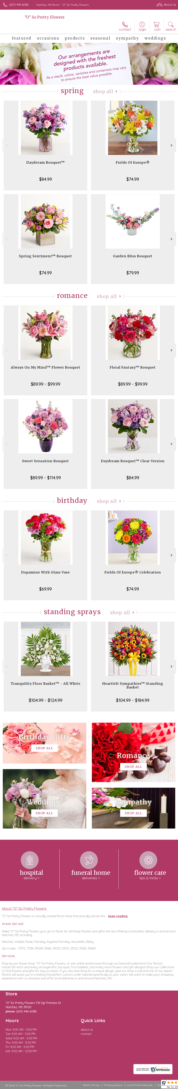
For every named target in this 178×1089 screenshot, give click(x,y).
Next (172, 145)
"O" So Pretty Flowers (44, 17)
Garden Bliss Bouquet (132, 256)
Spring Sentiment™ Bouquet (45, 256)
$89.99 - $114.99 (45, 477)
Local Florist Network (140, 1085)
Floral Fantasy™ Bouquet (133, 367)
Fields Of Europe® (133, 162)
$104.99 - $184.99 (132, 700)
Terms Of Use (91, 1085)
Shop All (103, 91)
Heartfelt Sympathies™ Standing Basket (132, 685)
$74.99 (132, 179)
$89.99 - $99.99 (45, 384)
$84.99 (45, 179)
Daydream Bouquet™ (45, 162)
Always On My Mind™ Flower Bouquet (45, 367)
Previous (6, 145)
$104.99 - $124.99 (45, 700)
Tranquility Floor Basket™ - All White (45, 683)
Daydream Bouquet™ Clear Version (133, 461)
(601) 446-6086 (19, 5)
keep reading (118, 916)
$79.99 (132, 273)
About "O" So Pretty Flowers (24, 908)
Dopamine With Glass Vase (45, 572)
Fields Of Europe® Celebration (132, 572)
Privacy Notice (113, 1085)
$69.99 (45, 589)
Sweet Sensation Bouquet (45, 461)
